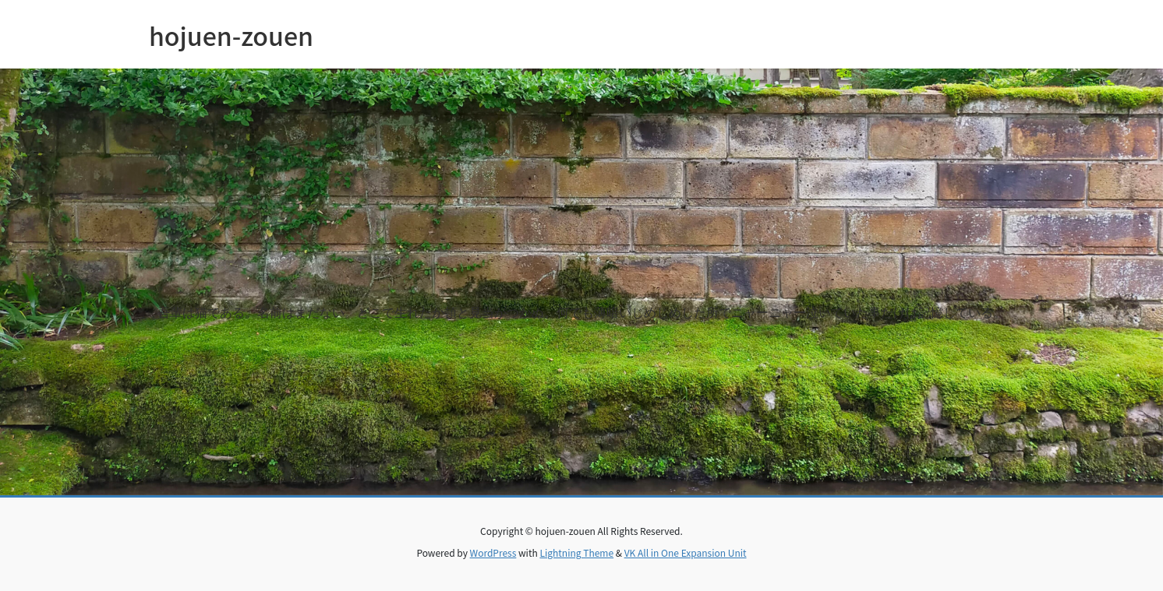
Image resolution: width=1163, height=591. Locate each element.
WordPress (493, 552)
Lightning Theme (576, 552)
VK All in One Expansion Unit (685, 552)
